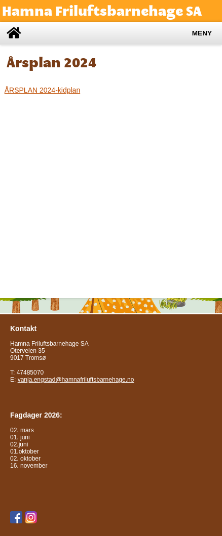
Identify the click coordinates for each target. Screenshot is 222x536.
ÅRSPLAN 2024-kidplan (42, 90)
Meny (202, 33)
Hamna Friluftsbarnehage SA (102, 11)
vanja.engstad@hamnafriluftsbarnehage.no (76, 379)
